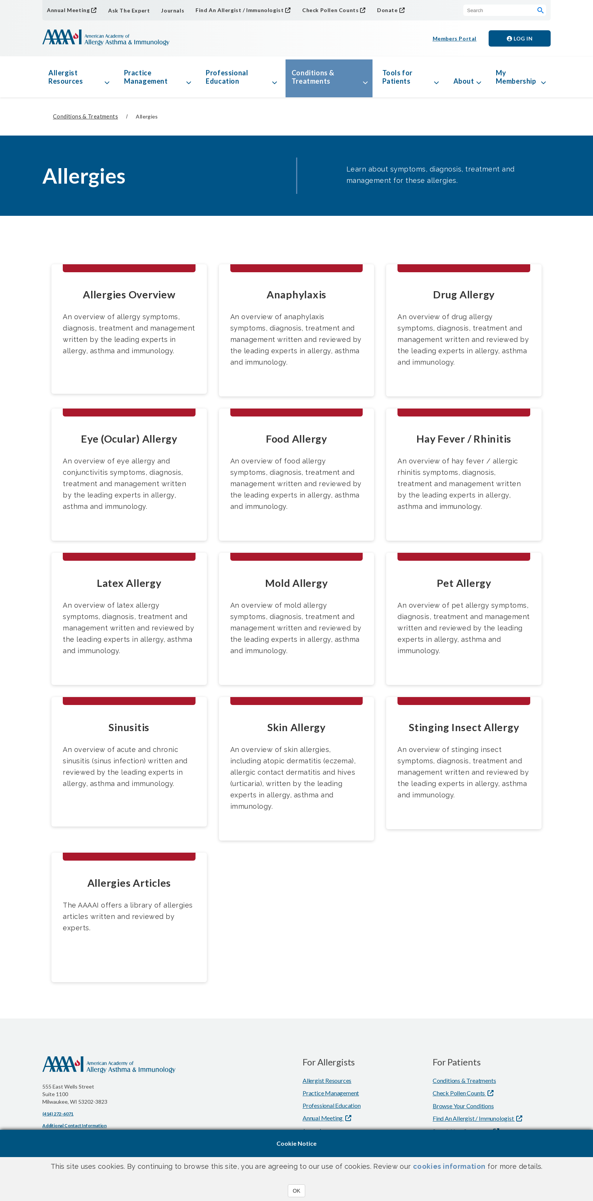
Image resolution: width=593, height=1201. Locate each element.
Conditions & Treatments (313, 77)
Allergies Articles (129, 883)
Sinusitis (129, 727)
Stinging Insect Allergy (464, 727)
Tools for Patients (397, 77)
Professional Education (227, 77)
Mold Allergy (296, 583)
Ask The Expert (129, 10)
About (463, 81)
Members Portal (455, 38)
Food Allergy (296, 438)
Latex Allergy (129, 583)
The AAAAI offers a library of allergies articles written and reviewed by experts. (128, 916)
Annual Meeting (68, 10)
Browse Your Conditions (463, 1105)
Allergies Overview (129, 294)
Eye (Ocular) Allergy (129, 438)
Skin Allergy (296, 727)
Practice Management (146, 77)
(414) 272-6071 (57, 1114)
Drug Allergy (464, 294)
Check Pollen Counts (330, 10)
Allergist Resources (65, 77)
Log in (519, 38)
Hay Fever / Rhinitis (463, 438)
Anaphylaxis (296, 294)
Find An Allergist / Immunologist (240, 10)
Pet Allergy (464, 583)
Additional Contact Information (74, 1125)
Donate (387, 10)
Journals (172, 10)
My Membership (516, 77)
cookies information (449, 1166)
